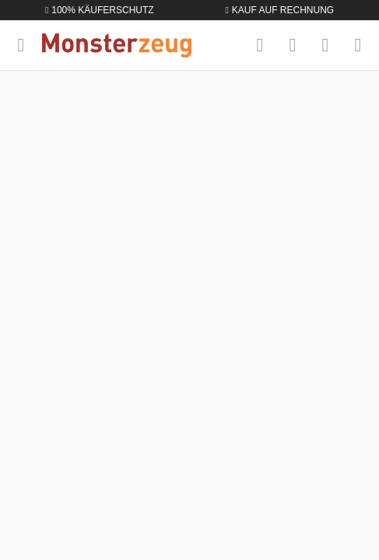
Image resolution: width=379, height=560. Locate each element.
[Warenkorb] (358, 45)
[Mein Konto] (325, 45)
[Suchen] (260, 45)
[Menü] (21, 45)
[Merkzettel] (292, 45)
